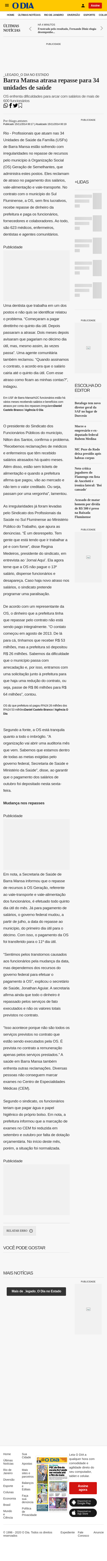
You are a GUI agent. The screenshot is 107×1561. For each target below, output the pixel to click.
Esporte (89, 14)
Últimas (11, 28)
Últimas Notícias (29, 14)
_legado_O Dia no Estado (26, 74)
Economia (9, 1498)
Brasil (6, 1504)
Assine (95, 5)
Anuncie (98, 1532)
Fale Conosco (83, 1534)
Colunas (8, 1492)
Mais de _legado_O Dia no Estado (36, 1291)
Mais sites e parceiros (28, 1473)
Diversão (73, 14)
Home (10, 14)
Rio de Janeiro (54, 14)
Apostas (27, 1463)
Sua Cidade (26, 1455)
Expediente (68, 1532)
